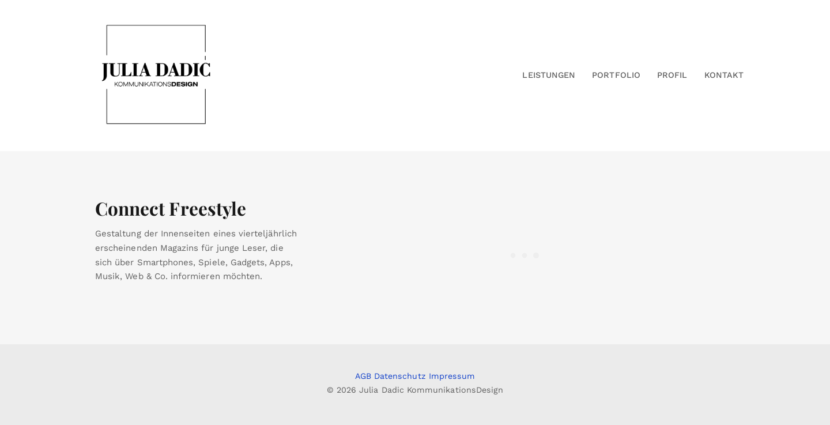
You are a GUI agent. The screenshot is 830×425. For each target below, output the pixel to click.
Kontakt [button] (724, 75)
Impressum (452, 376)
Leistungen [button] (548, 75)
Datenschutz (400, 376)
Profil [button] (672, 75)
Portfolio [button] (616, 75)
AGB (363, 376)
